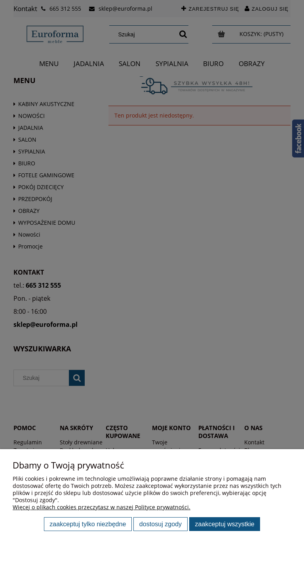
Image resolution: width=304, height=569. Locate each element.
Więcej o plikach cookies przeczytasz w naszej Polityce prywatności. (101, 507)
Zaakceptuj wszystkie (225, 523)
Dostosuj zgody (160, 523)
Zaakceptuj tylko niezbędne (87, 523)
